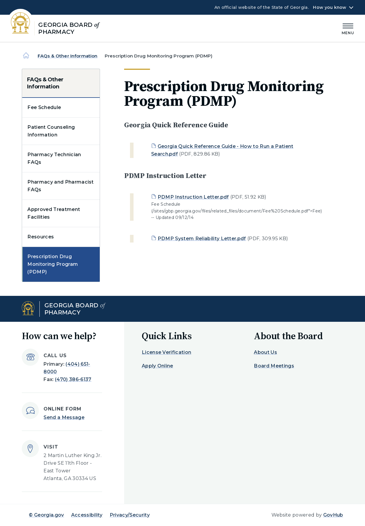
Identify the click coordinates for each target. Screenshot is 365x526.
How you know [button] (329, 7)
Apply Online (157, 366)
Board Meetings (274, 366)
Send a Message (64, 417)
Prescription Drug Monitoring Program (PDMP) (52, 264)
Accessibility (87, 515)
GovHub (333, 515)
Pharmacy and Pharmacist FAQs (60, 185)
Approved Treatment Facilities (53, 213)
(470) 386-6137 (73, 379)
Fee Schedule (44, 107)
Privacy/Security (130, 515)
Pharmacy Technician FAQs (54, 158)
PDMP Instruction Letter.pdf (193, 197)
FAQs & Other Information (68, 56)
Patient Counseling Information (51, 131)
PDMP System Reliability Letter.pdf (202, 238)
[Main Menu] (348, 28)
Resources (40, 237)
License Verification (166, 352)
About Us (265, 352)
